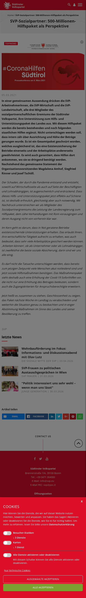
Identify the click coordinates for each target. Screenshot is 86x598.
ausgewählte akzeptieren (43, 579)
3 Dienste (19, 537)
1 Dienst (18, 547)
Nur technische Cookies (17, 570)
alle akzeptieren (43, 587)
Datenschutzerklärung (61, 524)
